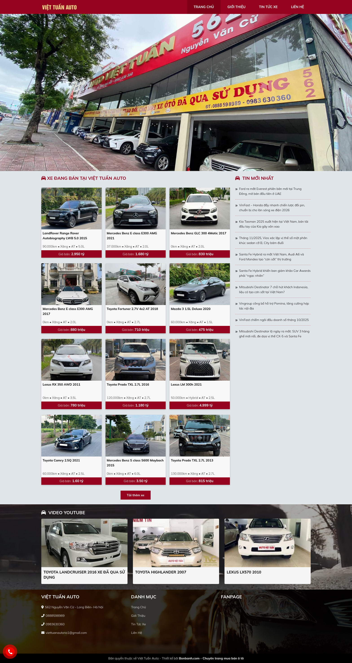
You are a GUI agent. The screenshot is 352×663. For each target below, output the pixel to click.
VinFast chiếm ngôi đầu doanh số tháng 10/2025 (274, 320)
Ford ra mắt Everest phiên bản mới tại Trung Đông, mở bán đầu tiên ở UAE (270, 191)
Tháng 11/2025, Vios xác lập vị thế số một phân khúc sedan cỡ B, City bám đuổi (273, 240)
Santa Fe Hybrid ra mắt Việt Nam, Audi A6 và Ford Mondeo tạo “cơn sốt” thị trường (271, 256)
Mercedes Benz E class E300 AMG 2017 (68, 311)
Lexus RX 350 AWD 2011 (61, 384)
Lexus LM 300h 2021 (186, 384)
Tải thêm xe (135, 495)
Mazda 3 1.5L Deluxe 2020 (190, 309)
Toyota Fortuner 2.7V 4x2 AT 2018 (132, 309)
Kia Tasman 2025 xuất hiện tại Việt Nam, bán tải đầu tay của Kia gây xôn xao (273, 224)
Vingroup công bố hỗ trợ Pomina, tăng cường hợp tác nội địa (274, 305)
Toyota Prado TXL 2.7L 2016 (128, 384)
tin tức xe (268, 7)
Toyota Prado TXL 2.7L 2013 (192, 460)
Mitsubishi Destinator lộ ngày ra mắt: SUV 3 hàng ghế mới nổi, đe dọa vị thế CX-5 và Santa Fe (274, 333)
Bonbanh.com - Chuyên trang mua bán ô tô (211, 658)
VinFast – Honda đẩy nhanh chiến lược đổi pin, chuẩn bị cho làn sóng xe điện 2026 (272, 207)
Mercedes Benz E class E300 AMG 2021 (132, 235)
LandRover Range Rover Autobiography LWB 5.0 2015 (65, 235)
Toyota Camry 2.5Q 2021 (61, 460)
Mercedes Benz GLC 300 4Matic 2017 (198, 233)
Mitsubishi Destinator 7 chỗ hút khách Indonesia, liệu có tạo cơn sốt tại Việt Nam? (273, 289)
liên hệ (297, 7)
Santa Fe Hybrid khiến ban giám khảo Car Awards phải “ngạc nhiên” (275, 273)
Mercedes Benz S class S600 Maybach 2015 (135, 462)
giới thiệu (236, 7)
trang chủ (204, 7)
